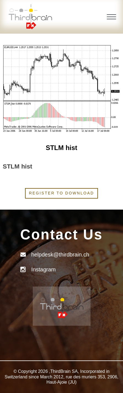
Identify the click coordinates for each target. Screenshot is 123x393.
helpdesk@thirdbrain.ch (60, 255)
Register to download (61, 193)
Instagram (43, 269)
